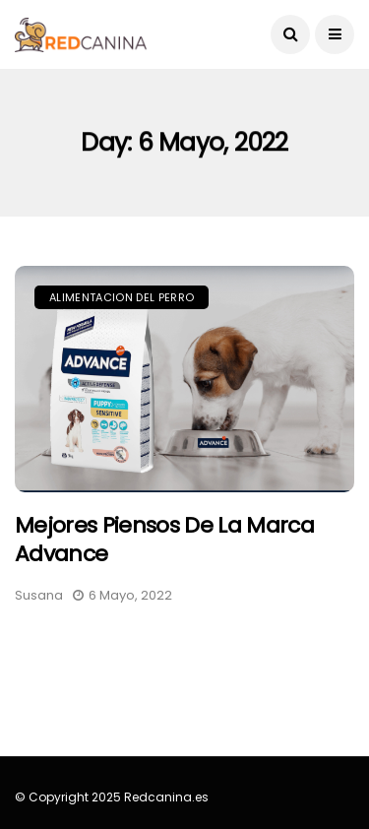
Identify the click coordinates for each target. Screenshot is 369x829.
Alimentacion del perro (121, 297)
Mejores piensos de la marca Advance (164, 539)
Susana (39, 595)
